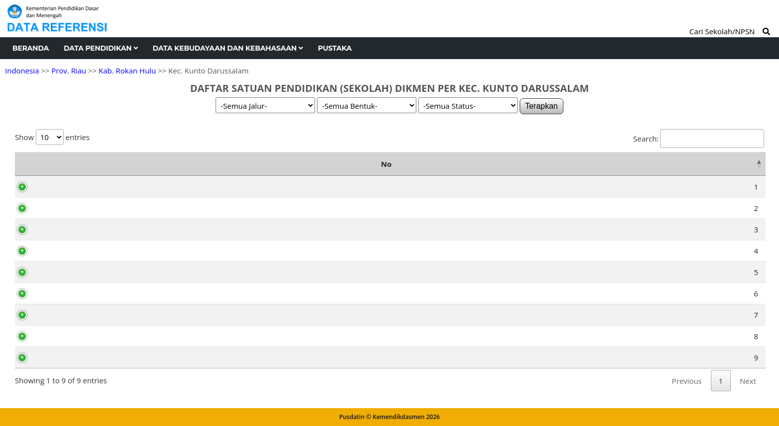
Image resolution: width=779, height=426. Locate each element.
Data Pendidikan (101, 48)
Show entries (52, 137)
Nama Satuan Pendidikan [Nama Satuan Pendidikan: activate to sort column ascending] (244, 164)
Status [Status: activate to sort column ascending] (733, 164)
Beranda (30, 48)
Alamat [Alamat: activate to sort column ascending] (491, 164)
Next (748, 381)
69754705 (66, 208)
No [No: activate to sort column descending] (25, 164)
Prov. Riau (68, 70)
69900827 (66, 357)
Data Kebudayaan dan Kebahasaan (228, 48)
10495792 (66, 272)
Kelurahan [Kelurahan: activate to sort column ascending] (650, 164)
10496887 (66, 315)
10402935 (66, 251)
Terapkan (541, 106)
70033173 (66, 229)
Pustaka (335, 48)
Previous (686, 381)
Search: (698, 138)
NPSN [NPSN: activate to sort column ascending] (70, 164)
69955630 (66, 187)
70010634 (66, 293)
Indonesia (22, 70)
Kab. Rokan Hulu (127, 70)
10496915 (66, 336)
